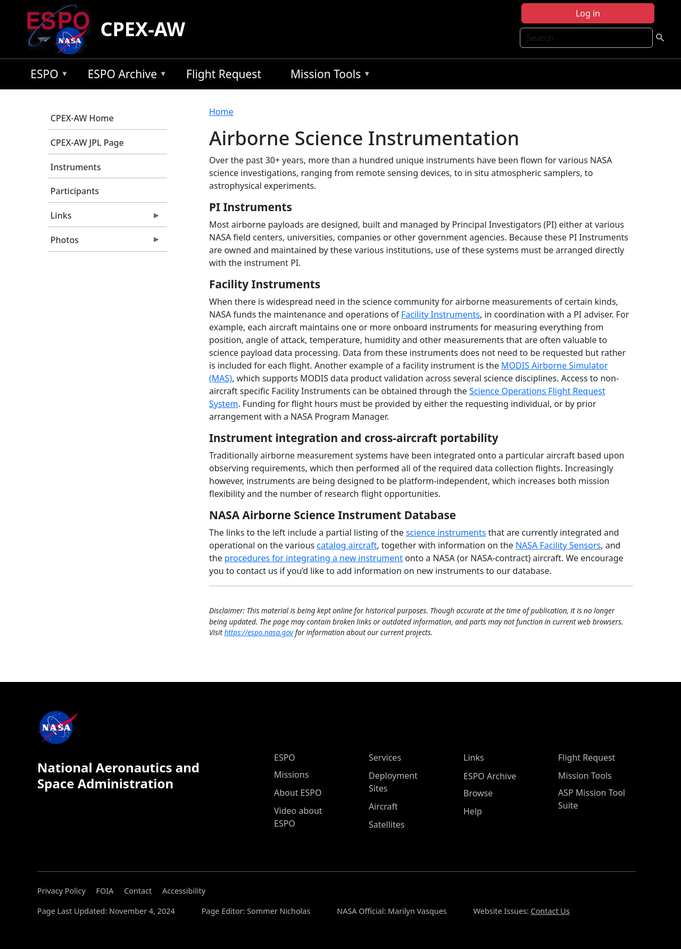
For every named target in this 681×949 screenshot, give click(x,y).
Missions (291, 774)
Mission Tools (328, 75)
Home (221, 112)
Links (104, 218)
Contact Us (550, 911)
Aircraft (383, 806)
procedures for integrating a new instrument (314, 558)
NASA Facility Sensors (558, 545)
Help (472, 811)
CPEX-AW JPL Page (87, 142)
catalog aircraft (347, 545)
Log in (588, 13)
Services (385, 757)
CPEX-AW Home (82, 118)
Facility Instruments (440, 314)
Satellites (386, 824)
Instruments (76, 167)
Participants (75, 191)
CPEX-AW (142, 29)
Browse (478, 793)
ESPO (46, 75)
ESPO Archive (124, 75)
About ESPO (297, 792)
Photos (104, 242)
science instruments (446, 532)
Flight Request (223, 73)
